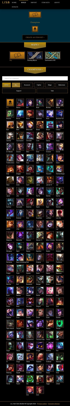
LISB (6, 2)
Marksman (61, 85)
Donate (15, 7)
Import (34, 2)
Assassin (27, 85)
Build (23, 2)
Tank (52, 91)
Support (18, 91)
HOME (14, 2)
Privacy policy (42, 404)
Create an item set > (35, 37)
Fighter (39, 85)
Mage (50, 85)
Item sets (46, 2)
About (57, 2)
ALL (16, 85)
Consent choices (54, 404)
